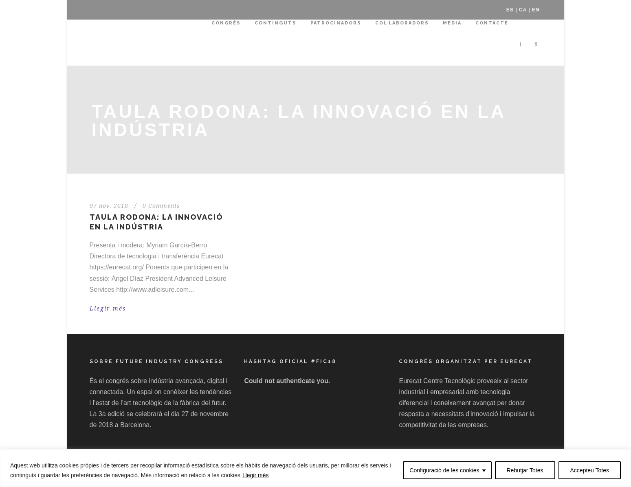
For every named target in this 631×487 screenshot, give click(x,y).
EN (536, 10)
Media (452, 23)
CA (523, 10)
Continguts (276, 23)
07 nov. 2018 (109, 206)
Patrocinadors (335, 23)
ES (510, 10)
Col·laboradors (402, 23)
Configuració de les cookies (444, 470)
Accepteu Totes (589, 470)
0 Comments (161, 206)
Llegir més (255, 475)
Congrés (226, 23)
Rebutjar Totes (525, 470)
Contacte (491, 23)
